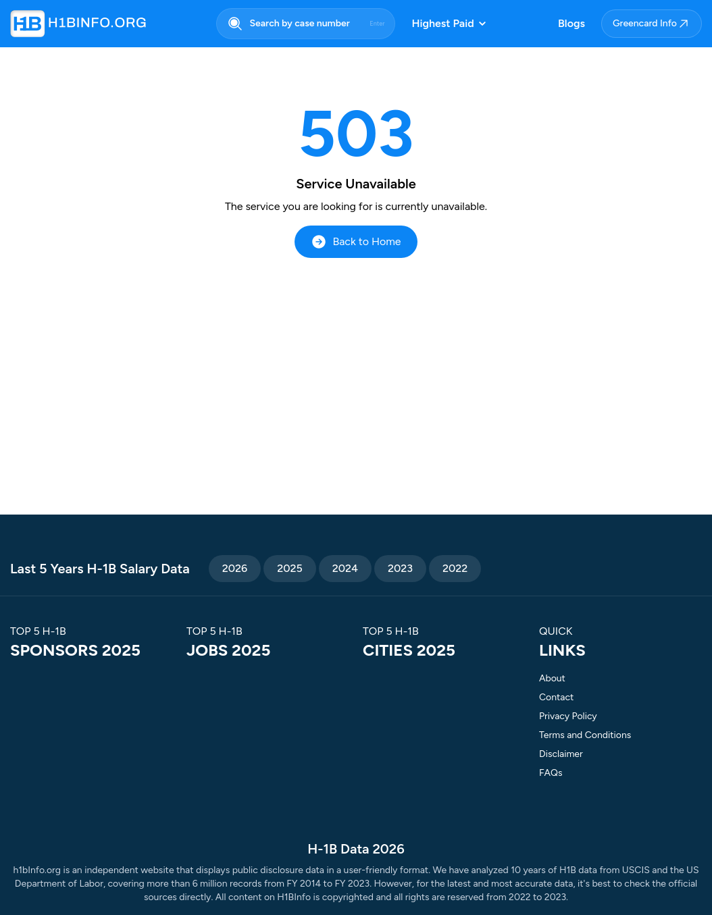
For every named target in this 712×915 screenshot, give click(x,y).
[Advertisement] (356, 359)
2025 (290, 568)
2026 (234, 568)
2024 (345, 568)
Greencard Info (651, 23)
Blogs (571, 23)
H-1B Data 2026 (355, 849)
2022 (454, 568)
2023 (400, 568)
